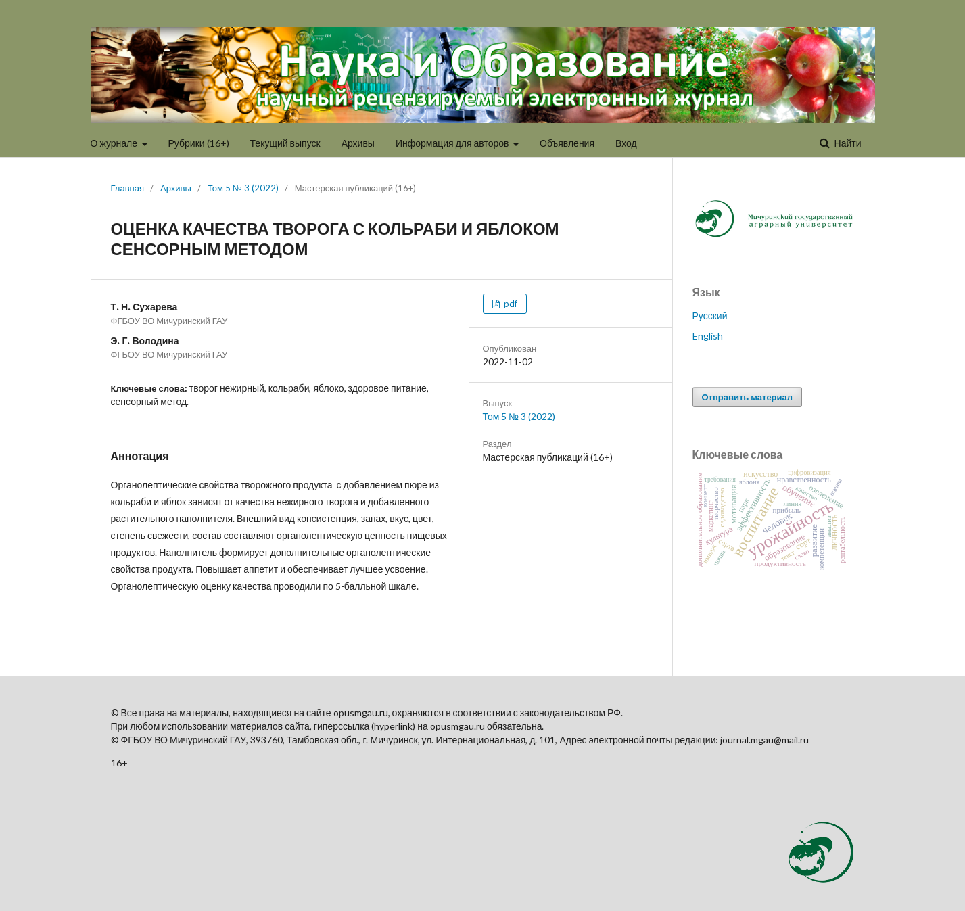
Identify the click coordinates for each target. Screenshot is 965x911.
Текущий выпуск (285, 143)
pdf (509, 303)
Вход (626, 143)
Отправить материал (747, 397)
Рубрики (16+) (198, 143)
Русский (710, 315)
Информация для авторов (453, 143)
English (707, 336)
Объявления (567, 143)
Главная (127, 188)
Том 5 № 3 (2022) (243, 188)
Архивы (358, 143)
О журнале (115, 143)
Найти (847, 143)
